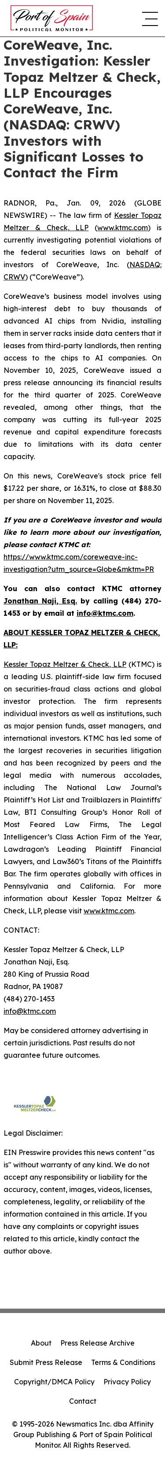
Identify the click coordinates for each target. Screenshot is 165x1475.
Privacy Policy (127, 1381)
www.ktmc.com (122, 227)
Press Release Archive (97, 1343)
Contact (82, 1401)
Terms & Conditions (123, 1362)
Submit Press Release (46, 1362)
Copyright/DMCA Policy (54, 1381)
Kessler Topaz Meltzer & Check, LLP (65, 664)
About (41, 1343)
